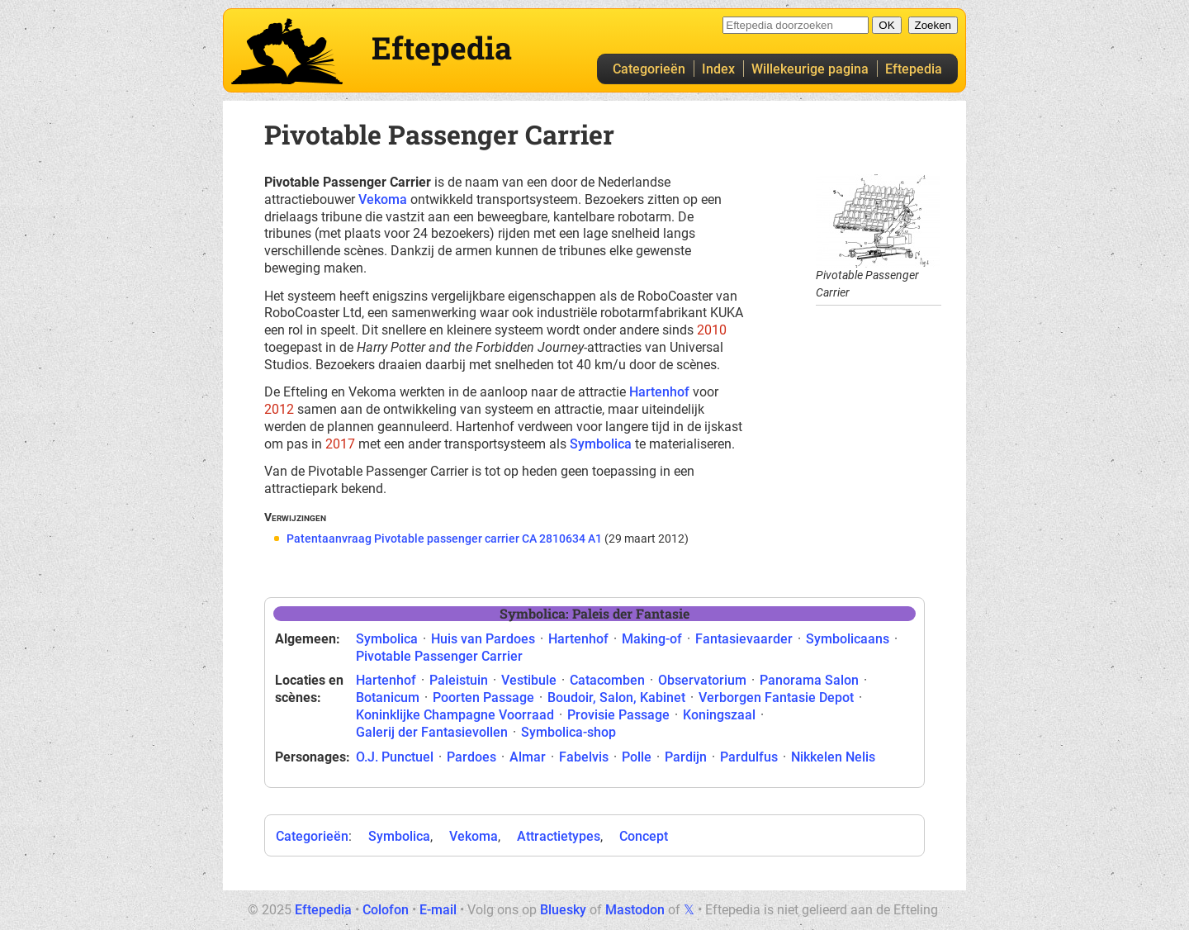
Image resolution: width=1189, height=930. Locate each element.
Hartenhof (659, 392)
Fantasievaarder (744, 639)
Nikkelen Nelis (833, 757)
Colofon (385, 910)
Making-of (652, 639)
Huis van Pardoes (483, 639)
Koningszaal (719, 715)
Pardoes (471, 757)
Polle (636, 757)
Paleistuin (458, 680)
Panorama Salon (809, 680)
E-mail (438, 910)
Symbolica (601, 444)
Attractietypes (558, 836)
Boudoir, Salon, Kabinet (616, 697)
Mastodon (635, 910)
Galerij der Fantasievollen (432, 732)
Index (718, 69)
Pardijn (686, 757)
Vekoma (382, 199)
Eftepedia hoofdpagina (287, 51)
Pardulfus (749, 757)
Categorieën (649, 69)
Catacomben (607, 680)
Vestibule (529, 680)
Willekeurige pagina (810, 69)
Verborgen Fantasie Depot (776, 697)
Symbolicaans (847, 639)
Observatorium (702, 680)
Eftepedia (913, 69)
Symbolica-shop (568, 732)
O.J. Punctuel (394, 757)
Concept (643, 836)
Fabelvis (584, 757)
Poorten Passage (483, 697)
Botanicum (387, 697)
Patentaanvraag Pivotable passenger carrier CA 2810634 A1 (444, 538)
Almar (527, 757)
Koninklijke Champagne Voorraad (455, 715)
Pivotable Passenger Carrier (439, 656)
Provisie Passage (618, 715)
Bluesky (563, 910)
